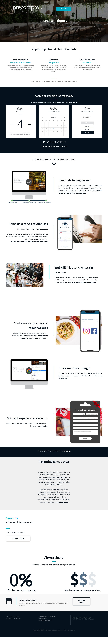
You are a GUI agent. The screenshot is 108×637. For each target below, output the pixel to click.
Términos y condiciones (13, 618)
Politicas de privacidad (13, 616)
